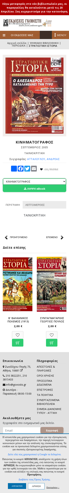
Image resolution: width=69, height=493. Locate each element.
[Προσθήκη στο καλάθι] (17, 341)
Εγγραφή (52, 430)
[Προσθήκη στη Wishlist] (17, 333)
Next (63, 301)
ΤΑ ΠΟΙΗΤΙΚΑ (45, 395)
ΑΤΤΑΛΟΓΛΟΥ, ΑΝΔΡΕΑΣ (43, 159)
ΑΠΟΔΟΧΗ (17, 486)
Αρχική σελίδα (16, 43)
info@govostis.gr (16, 384)
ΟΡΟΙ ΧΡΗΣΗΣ (45, 375)
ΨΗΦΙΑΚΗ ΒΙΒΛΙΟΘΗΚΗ (44, 43)
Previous (5, 301)
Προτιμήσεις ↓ (52, 487)
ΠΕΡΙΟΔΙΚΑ (18, 45)
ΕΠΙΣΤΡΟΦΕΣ (45, 389)
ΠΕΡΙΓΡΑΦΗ (13, 205)
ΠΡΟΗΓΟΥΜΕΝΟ (18, 237)
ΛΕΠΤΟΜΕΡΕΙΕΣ (35, 205)
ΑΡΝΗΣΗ (36, 486)
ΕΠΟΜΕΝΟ (52, 237)
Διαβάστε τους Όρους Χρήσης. (34, 479)
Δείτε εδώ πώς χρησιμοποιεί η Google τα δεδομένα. (34, 454)
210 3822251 (13, 375)
